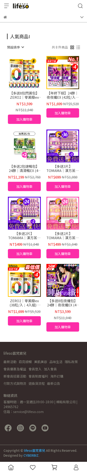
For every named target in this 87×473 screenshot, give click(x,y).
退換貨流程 (37, 383)
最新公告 (53, 383)
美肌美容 (40, 361)
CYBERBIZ (31, 455)
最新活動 (9, 361)
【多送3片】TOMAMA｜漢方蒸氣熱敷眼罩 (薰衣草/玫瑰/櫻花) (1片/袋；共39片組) (62, 168)
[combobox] (15, 47)
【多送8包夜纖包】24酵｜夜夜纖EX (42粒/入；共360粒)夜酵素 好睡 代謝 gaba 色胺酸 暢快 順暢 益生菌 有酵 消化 (62, 303)
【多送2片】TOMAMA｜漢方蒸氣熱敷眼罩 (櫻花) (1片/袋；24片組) (62, 235)
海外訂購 (56, 376)
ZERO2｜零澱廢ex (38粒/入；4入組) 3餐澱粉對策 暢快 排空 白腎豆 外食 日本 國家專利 (24, 303)
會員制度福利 (38, 376)
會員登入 (35, 369)
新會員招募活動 (14, 376)
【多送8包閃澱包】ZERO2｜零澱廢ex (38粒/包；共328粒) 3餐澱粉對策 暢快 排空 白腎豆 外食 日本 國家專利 (24, 95)
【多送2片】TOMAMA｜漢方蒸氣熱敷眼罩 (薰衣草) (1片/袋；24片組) (24, 235)
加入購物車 (24, 119)
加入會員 (50, 369)
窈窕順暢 (25, 361)
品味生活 (55, 361)
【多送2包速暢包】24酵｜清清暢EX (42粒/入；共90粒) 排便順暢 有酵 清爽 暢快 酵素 (24, 168)
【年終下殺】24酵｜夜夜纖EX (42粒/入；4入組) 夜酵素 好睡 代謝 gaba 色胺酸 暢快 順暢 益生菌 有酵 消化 (63, 95)
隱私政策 (71, 361)
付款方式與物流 (14, 383)
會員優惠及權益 (14, 369)
